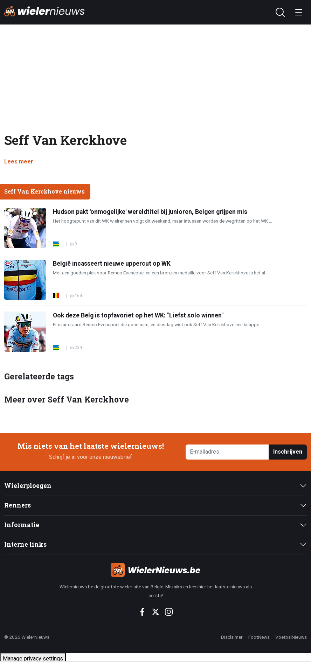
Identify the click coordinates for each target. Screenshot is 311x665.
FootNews (259, 637)
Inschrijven (287, 451)
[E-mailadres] (227, 452)
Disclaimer (232, 637)
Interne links (25, 544)
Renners (17, 505)
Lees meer (18, 161)
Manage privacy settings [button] (33, 658)
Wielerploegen (27, 486)
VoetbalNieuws (291, 637)
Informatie (21, 525)
